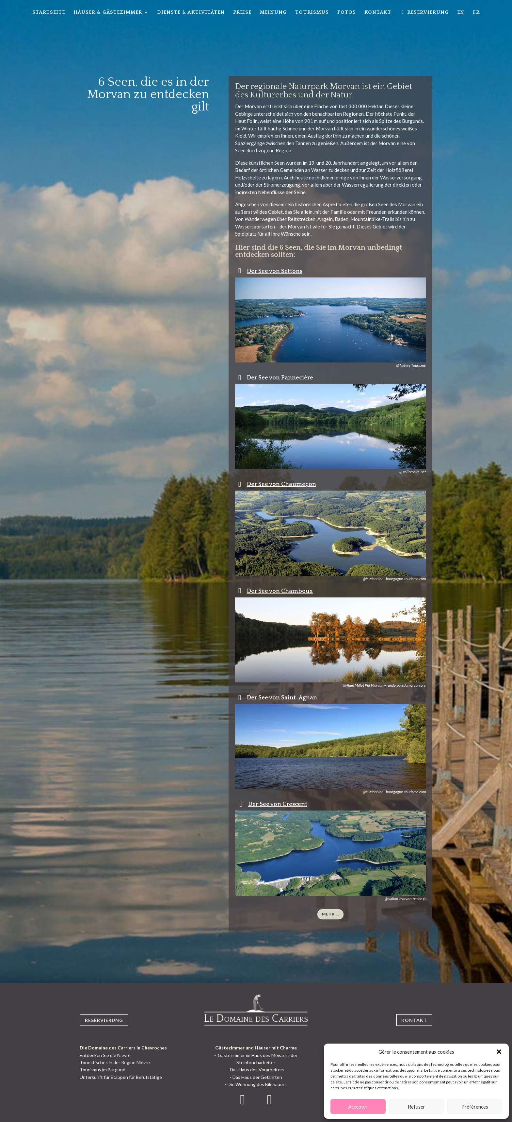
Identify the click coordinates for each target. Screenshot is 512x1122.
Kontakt (377, 12)
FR (476, 12)
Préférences (474, 1107)
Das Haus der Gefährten (257, 1077)
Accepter (358, 1107)
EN (460, 12)
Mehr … (330, 922)
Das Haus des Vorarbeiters (257, 1069)
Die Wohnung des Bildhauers (257, 1084)
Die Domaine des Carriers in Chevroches (123, 1047)
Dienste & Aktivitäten (191, 12)
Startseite (48, 12)
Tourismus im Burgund (102, 1069)
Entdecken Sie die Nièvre (105, 1055)
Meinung (273, 12)
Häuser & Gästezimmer (107, 12)
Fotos (346, 12)
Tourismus (312, 12)
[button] (499, 1051)
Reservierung (104, 1029)
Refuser (416, 1107)
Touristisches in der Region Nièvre (115, 1062)
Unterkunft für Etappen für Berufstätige (121, 1077)
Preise (242, 12)
